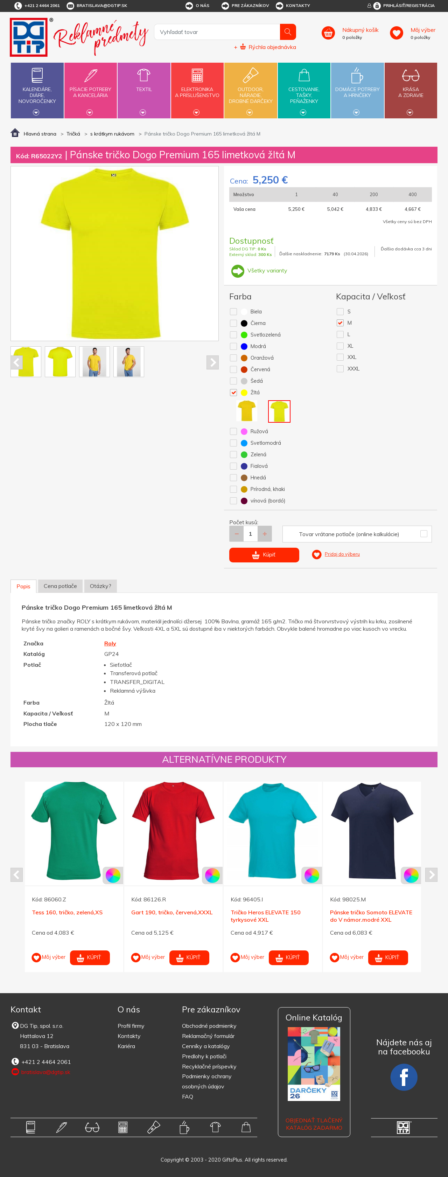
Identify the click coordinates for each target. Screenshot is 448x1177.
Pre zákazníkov (244, 6)
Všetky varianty (258, 270)
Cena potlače (60, 585)
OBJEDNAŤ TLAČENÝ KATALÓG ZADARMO (314, 1124)
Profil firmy (131, 1025)
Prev (16, 362)
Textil (144, 85)
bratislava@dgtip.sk (96, 6)
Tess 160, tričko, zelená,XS (67, 912)
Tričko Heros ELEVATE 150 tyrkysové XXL (266, 916)
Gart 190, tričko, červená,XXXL (171, 912)
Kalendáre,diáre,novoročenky (37, 89)
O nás (196, 6)
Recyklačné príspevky (209, 1066)
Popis (23, 586)
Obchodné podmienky (209, 1025)
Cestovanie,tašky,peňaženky (304, 89)
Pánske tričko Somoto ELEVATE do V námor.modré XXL (371, 916)
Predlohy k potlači (204, 1056)
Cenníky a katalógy (206, 1046)
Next (212, 362)
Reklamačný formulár (208, 1035)
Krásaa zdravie (411, 88)
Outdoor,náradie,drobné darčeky (250, 89)
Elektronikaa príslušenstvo (197, 88)
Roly (110, 643)
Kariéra (126, 1046)
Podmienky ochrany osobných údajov (207, 1081)
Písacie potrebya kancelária (90, 88)
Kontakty (292, 6)
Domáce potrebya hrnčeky (357, 88)
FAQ (187, 1096)
